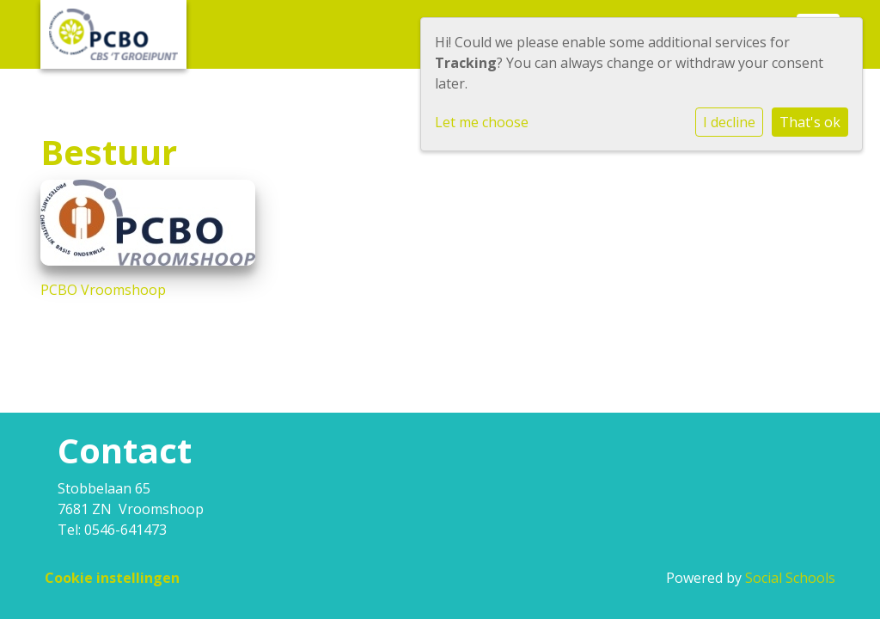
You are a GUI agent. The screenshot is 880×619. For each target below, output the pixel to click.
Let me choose (482, 122)
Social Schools (790, 577)
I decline (729, 122)
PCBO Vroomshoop (103, 289)
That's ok (809, 122)
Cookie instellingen (112, 577)
